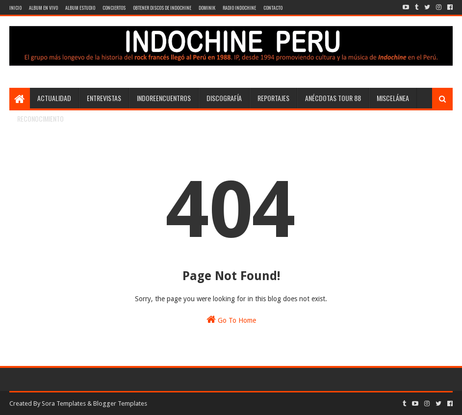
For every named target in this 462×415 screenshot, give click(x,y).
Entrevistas (104, 98)
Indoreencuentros (164, 98)
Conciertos (114, 7)
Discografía (224, 98)
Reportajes (273, 98)
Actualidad (54, 98)
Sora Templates (64, 403)
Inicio (15, 7)
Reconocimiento (40, 118)
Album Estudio (80, 7)
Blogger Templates (120, 403)
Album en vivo (43, 7)
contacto (272, 7)
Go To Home (231, 319)
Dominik (207, 7)
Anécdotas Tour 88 (333, 98)
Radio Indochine (239, 7)
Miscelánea (393, 98)
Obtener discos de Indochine (162, 7)
